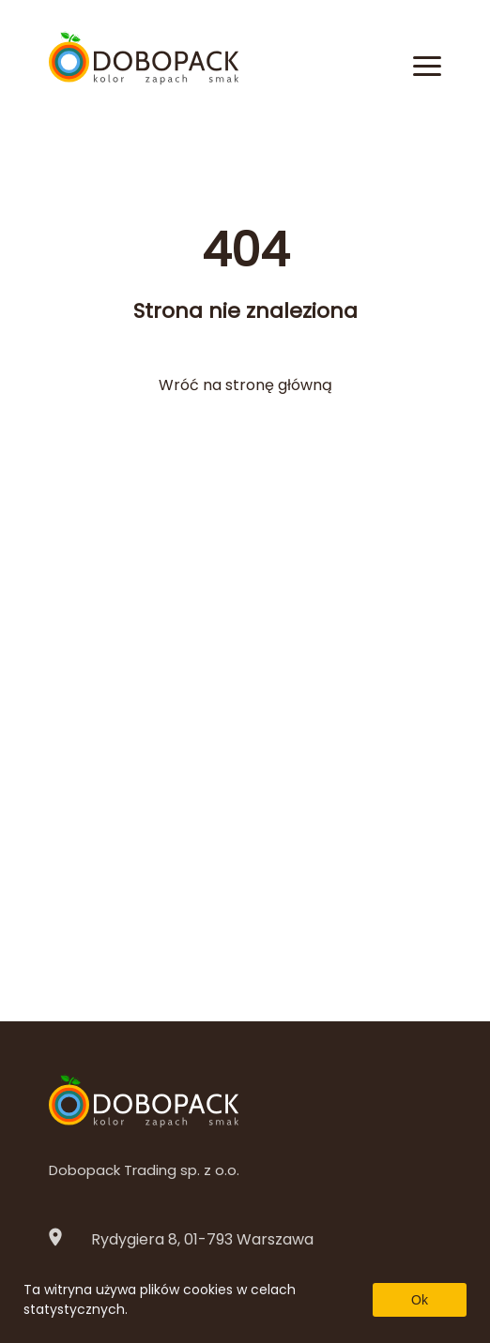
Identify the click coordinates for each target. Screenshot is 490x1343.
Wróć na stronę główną (245, 385)
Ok (419, 1299)
